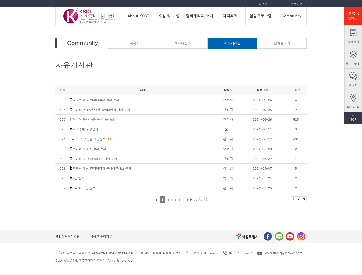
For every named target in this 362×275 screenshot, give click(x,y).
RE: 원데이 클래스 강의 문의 (97, 158)
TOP (353, 118)
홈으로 (262, 4)
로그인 (279, 4)
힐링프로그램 (260, 15)
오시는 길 (353, 106)
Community (291, 15)
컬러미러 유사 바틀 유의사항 (92, 119)
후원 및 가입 (168, 15)
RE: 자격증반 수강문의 (93, 139)
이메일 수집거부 (101, 236)
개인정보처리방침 (68, 236)
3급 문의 (79, 178)
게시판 (353, 85)
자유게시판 (232, 43)
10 (195, 199)
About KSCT (138, 15)
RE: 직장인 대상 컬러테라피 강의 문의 (104, 109)
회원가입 (297, 4)
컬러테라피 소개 (199, 15)
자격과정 (230, 15)
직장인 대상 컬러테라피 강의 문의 (96, 100)
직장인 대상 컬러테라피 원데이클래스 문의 (102, 168)
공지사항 (353, 41)
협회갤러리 (282, 43)
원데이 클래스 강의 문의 (89, 149)
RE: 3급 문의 (87, 188)
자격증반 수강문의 (85, 129)
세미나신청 (353, 63)
